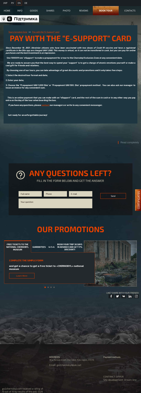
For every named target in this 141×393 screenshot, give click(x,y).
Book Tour (105, 10)
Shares (50, 10)
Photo (66, 10)
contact (46, 105)
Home (7, 10)
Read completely (130, 142)
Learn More (21, 276)
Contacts (129, 10)
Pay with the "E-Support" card (45, 32)
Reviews (83, 10)
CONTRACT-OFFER (113, 376)
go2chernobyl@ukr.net (69, 364)
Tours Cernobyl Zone (17, 32)
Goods (34, 10)
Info (19, 10)
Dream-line (130, 379)
